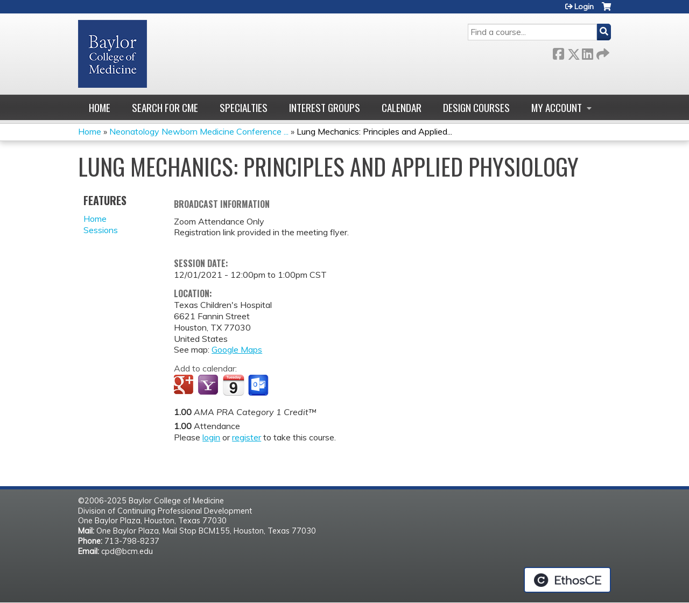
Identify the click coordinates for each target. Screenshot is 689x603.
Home (99, 107)
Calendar (401, 107)
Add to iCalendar (233, 385)
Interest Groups (324, 107)
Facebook (558, 52)
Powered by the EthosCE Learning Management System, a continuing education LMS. (567, 580)
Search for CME (165, 107)
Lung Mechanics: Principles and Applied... (374, 131)
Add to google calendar (185, 385)
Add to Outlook (259, 385)
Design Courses (476, 107)
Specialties (244, 107)
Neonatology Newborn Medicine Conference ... (199, 131)
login (211, 437)
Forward (601, 52)
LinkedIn (587, 52)
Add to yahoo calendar (209, 385)
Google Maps (237, 349)
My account (556, 107)
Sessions (100, 230)
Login (584, 6)
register (246, 437)
